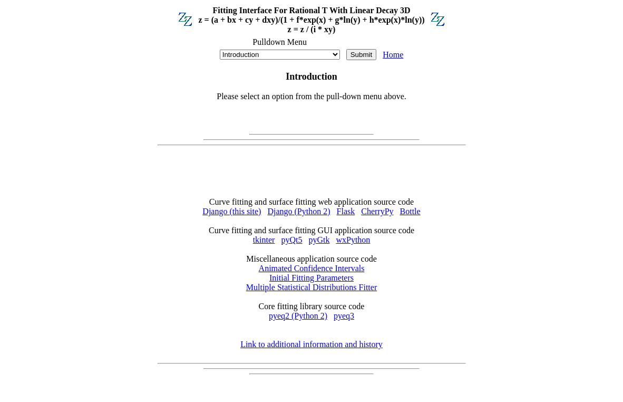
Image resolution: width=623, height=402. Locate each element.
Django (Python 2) (298, 211)
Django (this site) (231, 211)
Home (393, 54)
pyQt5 (291, 239)
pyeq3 (344, 315)
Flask (346, 211)
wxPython (353, 239)
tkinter (264, 239)
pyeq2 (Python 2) (298, 315)
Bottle (410, 211)
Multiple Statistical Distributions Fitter (311, 287)
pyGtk (318, 239)
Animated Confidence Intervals (312, 268)
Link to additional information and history (311, 344)
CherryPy (377, 211)
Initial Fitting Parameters (311, 277)
